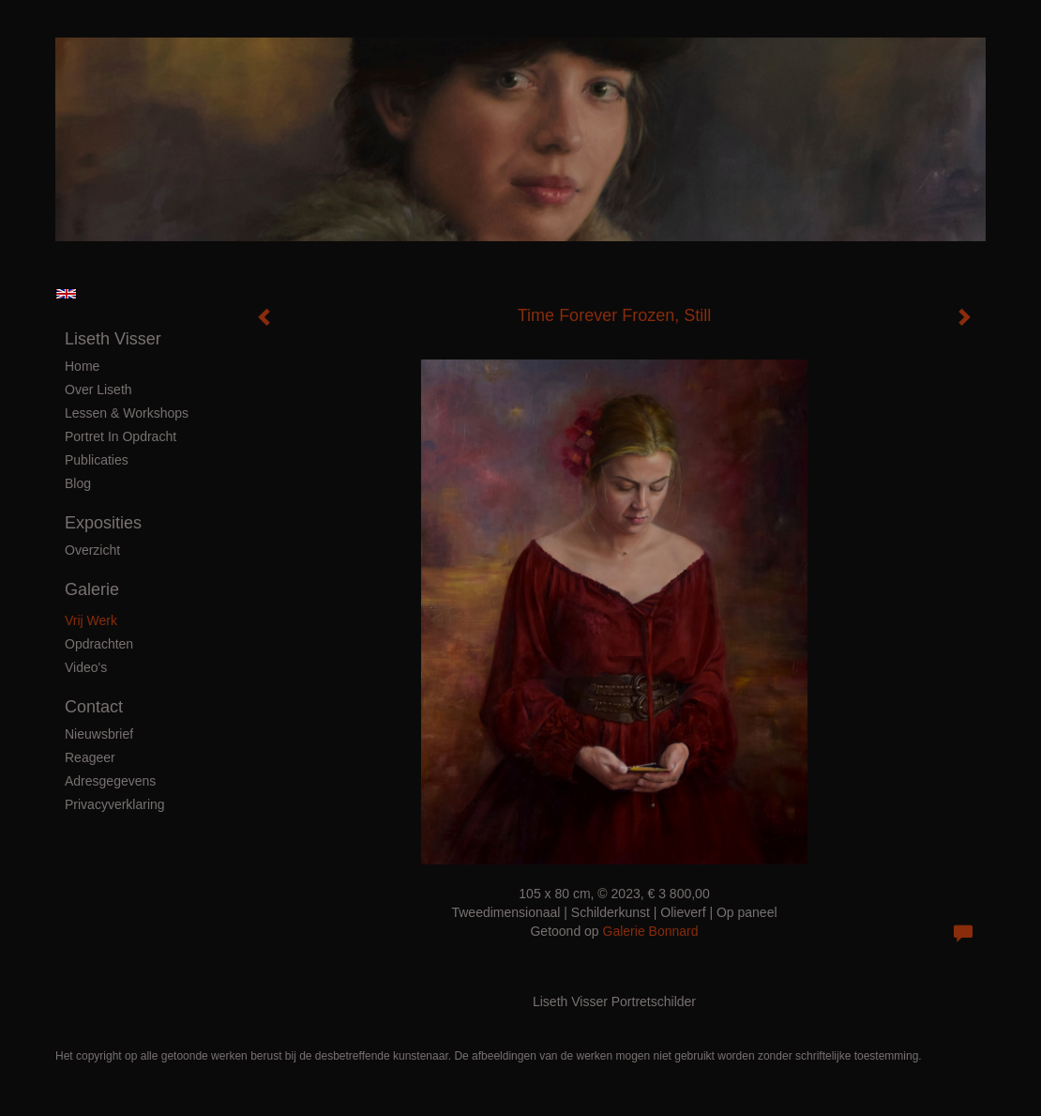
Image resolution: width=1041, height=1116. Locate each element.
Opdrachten (99, 643)
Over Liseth (98, 389)
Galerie (92, 589)
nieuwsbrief (99, 733)
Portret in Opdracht (120, 436)
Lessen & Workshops (127, 412)
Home (82, 366)
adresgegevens (110, 780)
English (66, 293)
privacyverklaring (115, 804)
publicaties (96, 459)
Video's (86, 667)
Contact (94, 706)
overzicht (92, 550)
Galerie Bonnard (651, 931)
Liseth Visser (113, 338)
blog (78, 483)
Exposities (103, 522)
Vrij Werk (91, 620)
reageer (90, 757)
